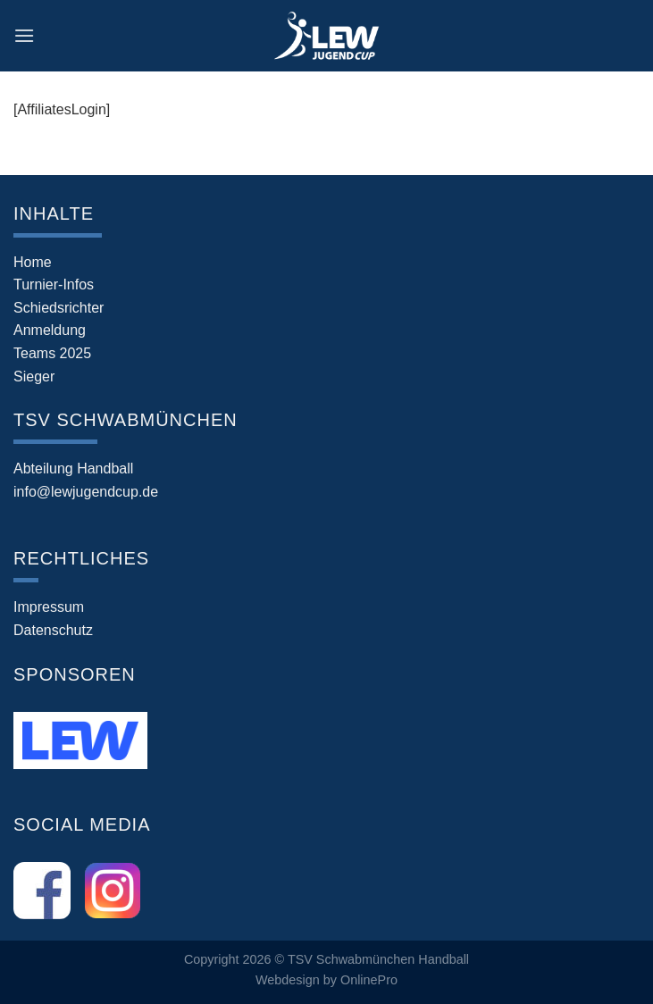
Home (32, 262)
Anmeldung (49, 330)
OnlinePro (369, 980)
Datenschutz (53, 630)
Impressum (48, 607)
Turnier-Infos (53, 284)
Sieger (33, 376)
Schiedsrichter (58, 307)
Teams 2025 (52, 353)
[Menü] (24, 35)
